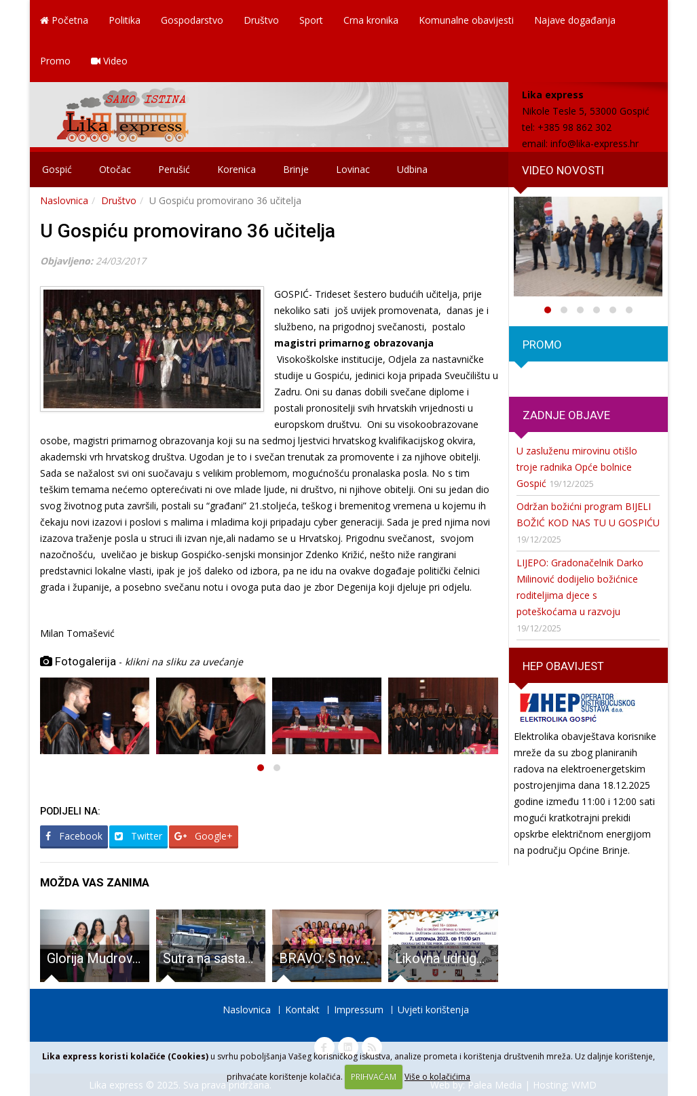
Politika (124, 20)
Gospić (57, 169)
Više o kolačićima (437, 1076)
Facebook (73, 835)
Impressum (358, 1009)
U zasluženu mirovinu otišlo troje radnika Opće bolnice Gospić (576, 467)
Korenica (236, 169)
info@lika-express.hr (594, 143)
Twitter (138, 835)
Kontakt (302, 1009)
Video (109, 60)
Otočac (115, 169)
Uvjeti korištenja (433, 1009)
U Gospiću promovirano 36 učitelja (187, 231)
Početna (64, 20)
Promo (55, 60)
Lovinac (353, 169)
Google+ (203, 835)
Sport (311, 20)
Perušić (174, 169)
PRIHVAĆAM (373, 1076)
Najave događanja (575, 20)
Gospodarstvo (192, 20)
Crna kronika (370, 20)
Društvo (261, 20)
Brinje (296, 169)
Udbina (412, 169)
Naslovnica (64, 200)
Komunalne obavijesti (466, 20)
